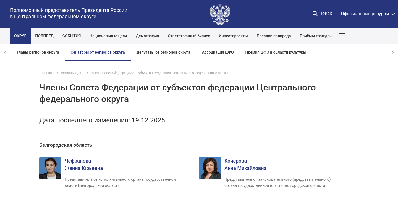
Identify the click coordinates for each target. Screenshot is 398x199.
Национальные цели (108, 36)
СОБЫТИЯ (71, 36)
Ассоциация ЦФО (218, 52)
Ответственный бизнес (189, 36)
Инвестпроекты (233, 36)
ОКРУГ (20, 36)
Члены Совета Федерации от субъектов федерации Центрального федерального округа (159, 73)
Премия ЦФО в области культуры (276, 52)
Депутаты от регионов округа (163, 52)
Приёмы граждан (315, 36)
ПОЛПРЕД (44, 36)
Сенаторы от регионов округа (98, 52)
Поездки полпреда (274, 36)
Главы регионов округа (38, 52)
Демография (147, 36)
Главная (45, 73)
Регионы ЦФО (72, 73)
